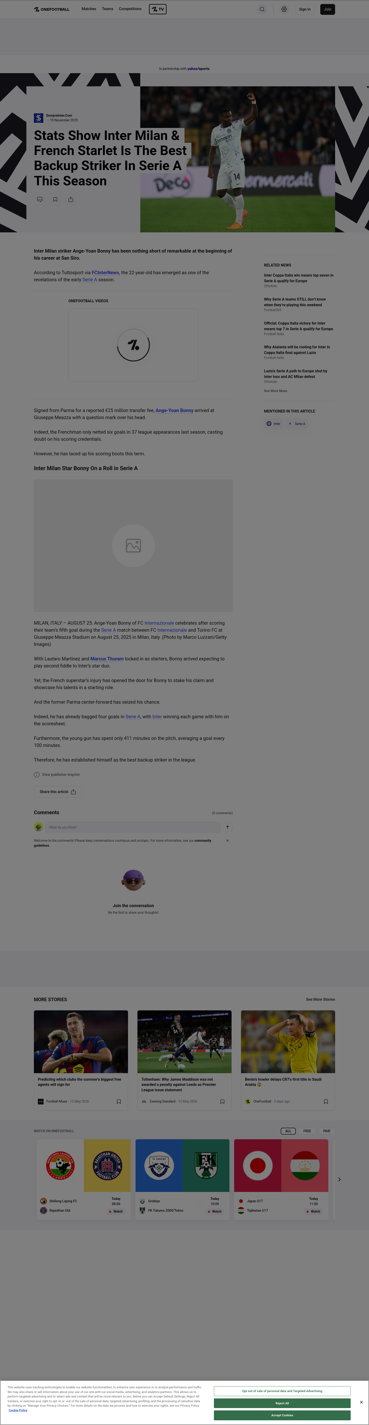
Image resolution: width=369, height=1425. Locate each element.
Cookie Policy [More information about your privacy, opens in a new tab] (18, 1410)
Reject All (282, 1403)
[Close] (361, 1402)
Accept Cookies (282, 1415)
